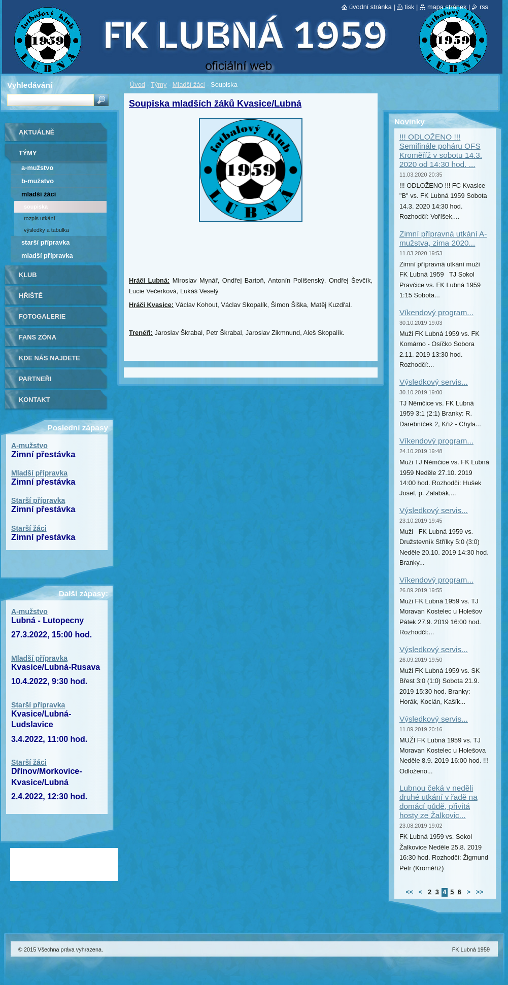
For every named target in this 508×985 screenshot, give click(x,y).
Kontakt (34, 399)
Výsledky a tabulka (46, 230)
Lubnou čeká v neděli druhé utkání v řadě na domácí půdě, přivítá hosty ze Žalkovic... (438, 802)
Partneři (35, 379)
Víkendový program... (436, 312)
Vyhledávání (29, 85)
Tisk (409, 7)
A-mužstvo (37, 168)
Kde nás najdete (49, 358)
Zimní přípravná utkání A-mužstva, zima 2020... (443, 238)
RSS (484, 7)
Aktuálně (36, 132)
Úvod (137, 84)
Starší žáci (29, 528)
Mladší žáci (189, 84)
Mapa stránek (447, 7)
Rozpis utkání (39, 218)
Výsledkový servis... (433, 382)
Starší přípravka (45, 242)
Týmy (158, 84)
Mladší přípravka (47, 255)
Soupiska (36, 206)
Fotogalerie (42, 316)
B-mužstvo (37, 181)
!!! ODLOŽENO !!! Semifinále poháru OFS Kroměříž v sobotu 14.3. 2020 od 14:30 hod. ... (440, 150)
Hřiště (31, 295)
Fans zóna (37, 337)
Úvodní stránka (370, 7)
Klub (28, 275)
